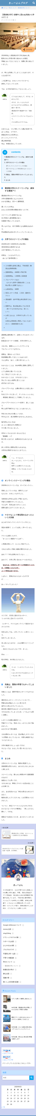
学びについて (9, 962)
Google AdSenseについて (13, 925)
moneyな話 (8, 929)
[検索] (31, 1078)
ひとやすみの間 (10, 946)
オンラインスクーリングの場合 (16, 166)
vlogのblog (8, 933)
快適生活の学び (10, 970)
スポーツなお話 (10, 941)
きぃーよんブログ (18, 3)
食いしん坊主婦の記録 (12, 982)
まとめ (7, 180)
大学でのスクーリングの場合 (14, 162)
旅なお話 (7, 974)
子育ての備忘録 (10, 958)
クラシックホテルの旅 (12, 937)
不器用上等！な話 (10, 954)
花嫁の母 (7, 978)
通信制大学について (13, 966)
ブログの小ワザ (10, 950)
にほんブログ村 (7, 1053)
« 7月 (3, 1107)
